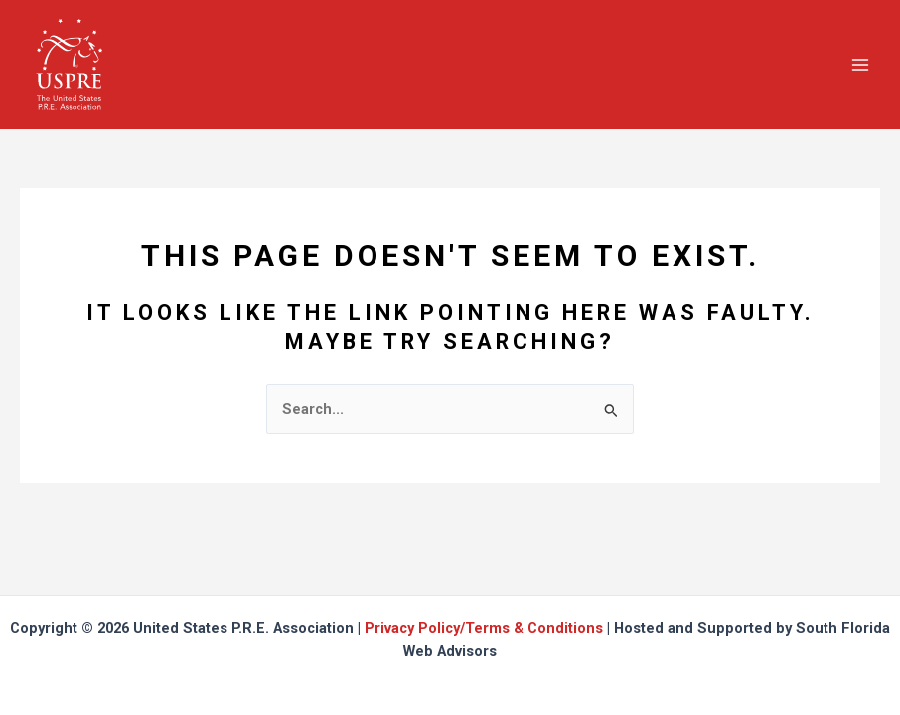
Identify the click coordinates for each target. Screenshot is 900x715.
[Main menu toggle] (860, 63)
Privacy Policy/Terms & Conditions (484, 628)
